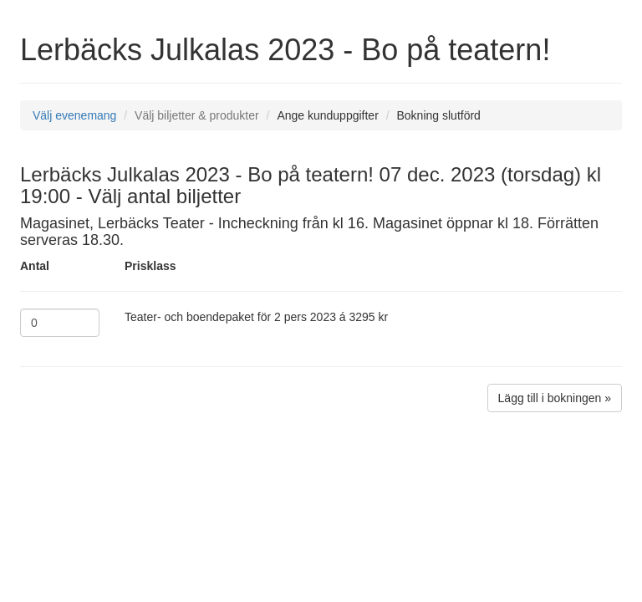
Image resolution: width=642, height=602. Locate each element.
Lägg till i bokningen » (554, 398)
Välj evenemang (74, 115)
